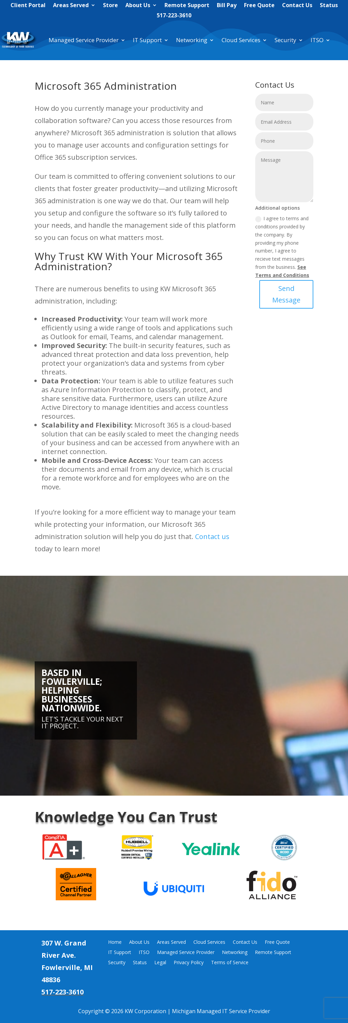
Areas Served (71, 6)
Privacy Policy (189, 963)
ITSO (317, 40)
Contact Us (297, 6)
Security (285, 40)
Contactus (212, 536)
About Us (137, 6)
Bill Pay (227, 6)
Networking (191, 40)
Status (329, 6)
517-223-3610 (174, 16)
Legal (160, 963)
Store (110, 6)
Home (115, 942)
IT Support (147, 40)
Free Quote (259, 6)
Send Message (300, 294)
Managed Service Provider (84, 40)
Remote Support (186, 6)
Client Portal (28, 6)
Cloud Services (241, 40)
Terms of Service (229, 963)
